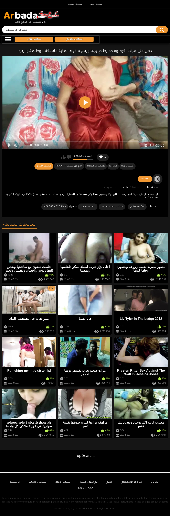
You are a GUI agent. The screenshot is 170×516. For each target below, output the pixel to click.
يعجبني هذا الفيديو (63, 157)
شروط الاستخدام (131, 482)
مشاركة (113, 166)
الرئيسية (15, 482)
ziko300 (145, 179)
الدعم (109, 482)
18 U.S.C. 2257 (85, 488)
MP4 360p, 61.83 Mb (54, 206)
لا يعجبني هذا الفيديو (69, 157)
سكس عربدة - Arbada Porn (80, 509)
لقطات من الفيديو (96, 166)
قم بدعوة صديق (88, 482)
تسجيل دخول (96, 4)
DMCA (154, 482)
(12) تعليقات (127, 166)
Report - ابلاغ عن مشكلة (69, 166)
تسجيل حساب (75, 4)
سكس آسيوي (87, 206)
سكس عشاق (137, 206)
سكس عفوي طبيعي (112, 206)
